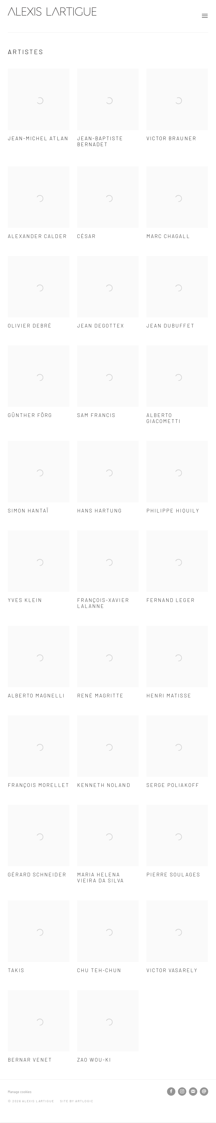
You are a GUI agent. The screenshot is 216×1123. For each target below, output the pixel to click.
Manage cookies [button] (20, 1092)
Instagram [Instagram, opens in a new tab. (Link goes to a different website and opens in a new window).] (182, 1091)
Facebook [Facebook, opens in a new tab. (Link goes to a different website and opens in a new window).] (171, 1091)
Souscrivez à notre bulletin (193, 1091)
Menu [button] (204, 16)
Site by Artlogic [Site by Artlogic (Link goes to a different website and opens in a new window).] (76, 1101)
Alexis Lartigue (52, 16)
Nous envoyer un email (204, 1091)
